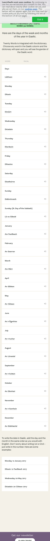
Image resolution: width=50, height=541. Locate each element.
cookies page (31, 8)
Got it (40, 19)
